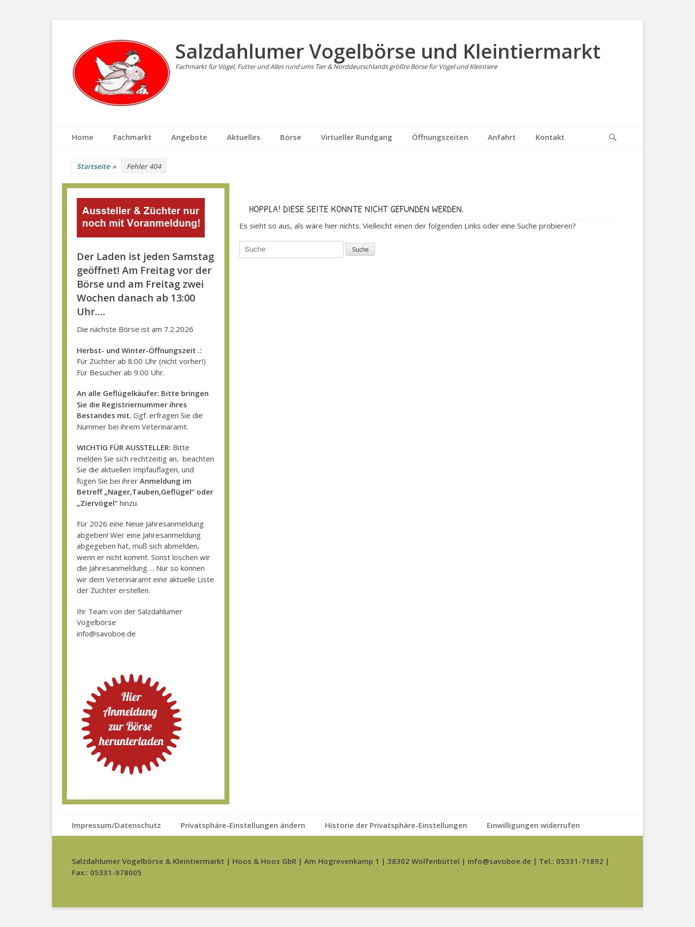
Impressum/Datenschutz (116, 825)
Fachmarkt (132, 137)
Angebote (189, 137)
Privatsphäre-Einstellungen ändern (243, 825)
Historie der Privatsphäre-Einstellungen (396, 825)
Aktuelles (243, 137)
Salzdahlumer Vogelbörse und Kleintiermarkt (387, 51)
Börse (290, 137)
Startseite (96, 166)
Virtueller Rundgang (356, 137)
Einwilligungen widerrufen (533, 825)
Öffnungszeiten (440, 137)
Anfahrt (502, 137)
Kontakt (550, 137)
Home (83, 137)
